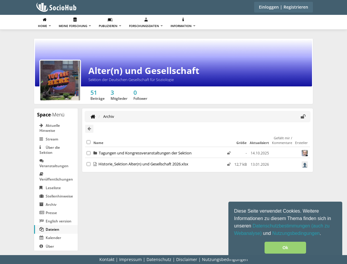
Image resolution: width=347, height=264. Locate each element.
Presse (48, 212)
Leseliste (50, 187)
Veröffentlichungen (56, 177)
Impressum (130, 259)
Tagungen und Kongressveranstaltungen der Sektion (145, 153)
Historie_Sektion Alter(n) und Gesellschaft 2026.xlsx (143, 164)
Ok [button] (285, 247)
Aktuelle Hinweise (49, 128)
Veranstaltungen (54, 163)
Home (44, 23)
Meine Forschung (75, 23)
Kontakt (106, 259)
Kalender (50, 237)
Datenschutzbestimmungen (281, 225)
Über (46, 246)
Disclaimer (186, 259)
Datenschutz (159, 259)
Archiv (47, 204)
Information (183, 23)
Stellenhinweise (56, 196)
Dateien (49, 229)
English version (55, 221)
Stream (48, 139)
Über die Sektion (49, 150)
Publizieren (110, 23)
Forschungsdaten (146, 23)
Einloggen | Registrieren (283, 7)
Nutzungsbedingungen (296, 233)
